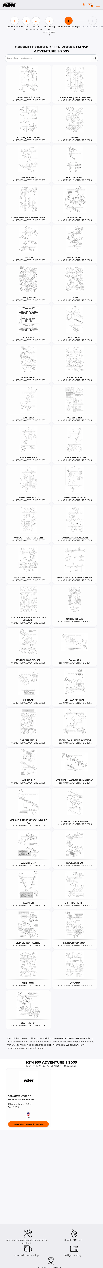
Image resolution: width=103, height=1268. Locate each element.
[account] (84, 5)
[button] (28, 1080)
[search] (94, 58)
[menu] (98, 5)
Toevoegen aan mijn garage (28, 1124)
